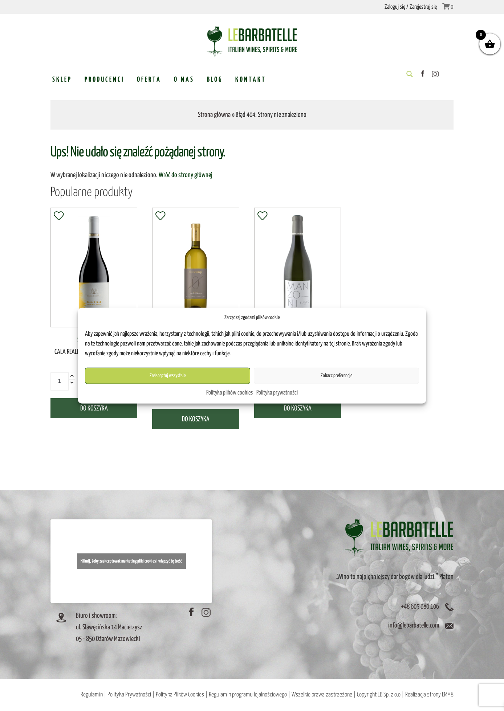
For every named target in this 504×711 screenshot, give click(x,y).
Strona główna (214, 114)
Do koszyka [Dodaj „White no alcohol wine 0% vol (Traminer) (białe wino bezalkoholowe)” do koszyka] (196, 419)
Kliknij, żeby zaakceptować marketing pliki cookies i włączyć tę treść (131, 561)
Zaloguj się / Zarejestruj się (411, 7)
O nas (184, 79)
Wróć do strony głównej (185, 175)
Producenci (104, 79)
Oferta (149, 79)
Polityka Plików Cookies (180, 695)
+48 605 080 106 (420, 606)
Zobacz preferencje (336, 375)
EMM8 (448, 695)
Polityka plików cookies (229, 393)
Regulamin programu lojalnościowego (248, 695)
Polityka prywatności (277, 393)
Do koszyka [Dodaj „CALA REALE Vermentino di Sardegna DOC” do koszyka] (94, 408)
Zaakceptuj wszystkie (168, 375)
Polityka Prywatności (129, 695)
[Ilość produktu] (59, 381)
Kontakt (250, 79)
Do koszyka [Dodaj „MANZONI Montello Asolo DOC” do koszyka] (298, 408)
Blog (215, 79)
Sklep (62, 79)
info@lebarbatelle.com (413, 625)
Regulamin (92, 695)
